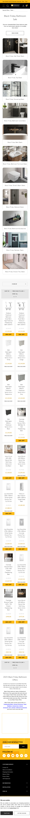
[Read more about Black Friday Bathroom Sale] (15, 33)
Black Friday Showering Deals (15, 99)
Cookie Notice (12, 808)
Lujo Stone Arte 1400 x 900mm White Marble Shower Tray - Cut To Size (21, 568)
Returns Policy (6, 774)
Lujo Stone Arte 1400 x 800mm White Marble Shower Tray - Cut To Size (8, 641)
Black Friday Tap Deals (15, 78)
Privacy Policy (6, 776)
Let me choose (22, 813)
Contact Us (5, 767)
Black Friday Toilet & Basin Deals (15, 185)
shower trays (15, 706)
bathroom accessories (21, 707)
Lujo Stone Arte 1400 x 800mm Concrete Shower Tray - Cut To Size (21, 641)
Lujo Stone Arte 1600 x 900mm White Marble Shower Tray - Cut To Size (8, 497)
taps (10, 707)
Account (23, 6)
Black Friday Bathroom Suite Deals (15, 121)
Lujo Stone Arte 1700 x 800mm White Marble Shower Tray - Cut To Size (8, 533)
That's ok (6, 813)
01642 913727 (8, 1)
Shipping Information (8, 772)
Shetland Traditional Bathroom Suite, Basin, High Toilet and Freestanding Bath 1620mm (8, 318)
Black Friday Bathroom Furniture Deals (15, 164)
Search (8, 6)
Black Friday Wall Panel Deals (15, 56)
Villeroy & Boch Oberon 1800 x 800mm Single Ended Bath (21, 497)
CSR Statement (6, 778)
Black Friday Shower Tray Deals (15, 272)
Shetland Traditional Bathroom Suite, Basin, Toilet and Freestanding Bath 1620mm (21, 318)
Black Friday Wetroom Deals (15, 207)
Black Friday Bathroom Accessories (15, 228)
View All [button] (15, 294)
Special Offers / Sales (8, 10)
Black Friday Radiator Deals (15, 250)
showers (14, 707)
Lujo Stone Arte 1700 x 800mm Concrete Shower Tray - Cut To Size (21, 533)
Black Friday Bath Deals (15, 142)
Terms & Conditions (7, 769)
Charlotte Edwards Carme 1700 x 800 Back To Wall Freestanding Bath (21, 425)
